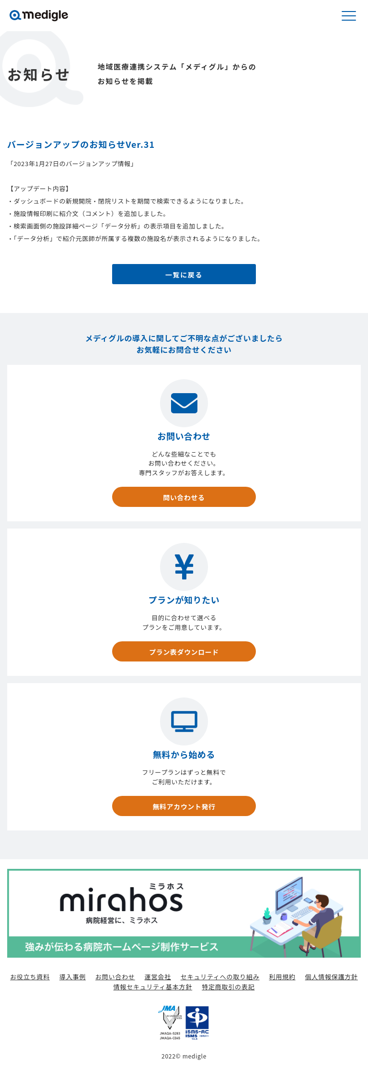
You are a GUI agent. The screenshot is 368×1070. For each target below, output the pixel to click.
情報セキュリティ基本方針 (153, 986)
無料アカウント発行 (183, 806)
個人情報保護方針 (331, 976)
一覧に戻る (184, 274)
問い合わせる (184, 497)
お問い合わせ (115, 976)
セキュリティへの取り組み (220, 976)
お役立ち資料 (30, 976)
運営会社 (158, 976)
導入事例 (72, 976)
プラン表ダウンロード (184, 652)
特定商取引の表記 (228, 986)
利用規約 (282, 976)
